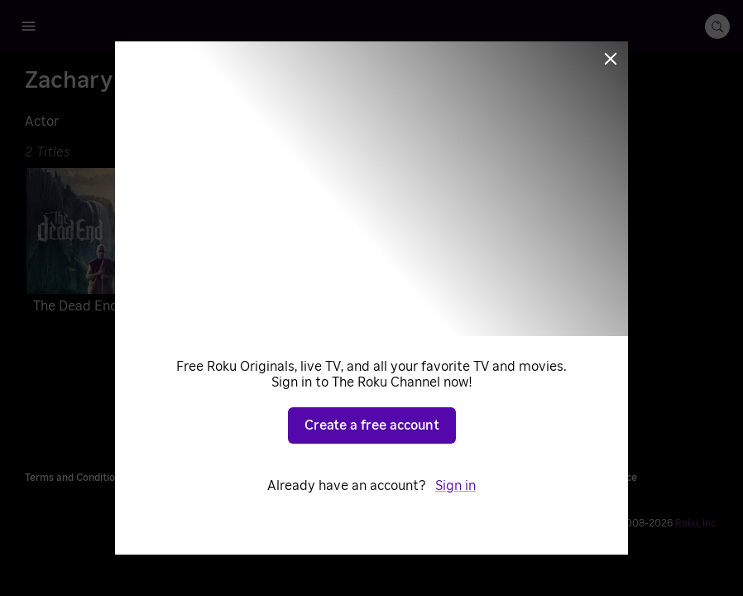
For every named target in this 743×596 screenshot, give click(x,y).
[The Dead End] (136, 244)
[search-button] (717, 26)
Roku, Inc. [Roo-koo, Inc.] (696, 523)
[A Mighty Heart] (367, 244)
